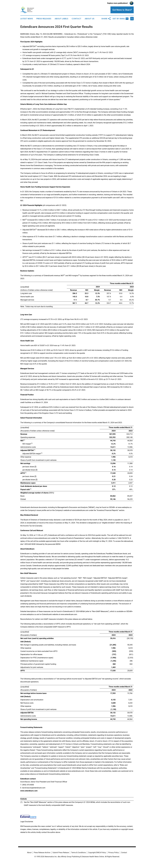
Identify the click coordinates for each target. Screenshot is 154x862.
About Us (89, 18)
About (29, 853)
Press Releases (43, 18)
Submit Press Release (61, 853)
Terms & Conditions (78, 853)
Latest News (26, 18)
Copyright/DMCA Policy (97, 853)
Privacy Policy (113, 853)
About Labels (61, 18)
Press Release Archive (42, 853)
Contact (76, 18)
